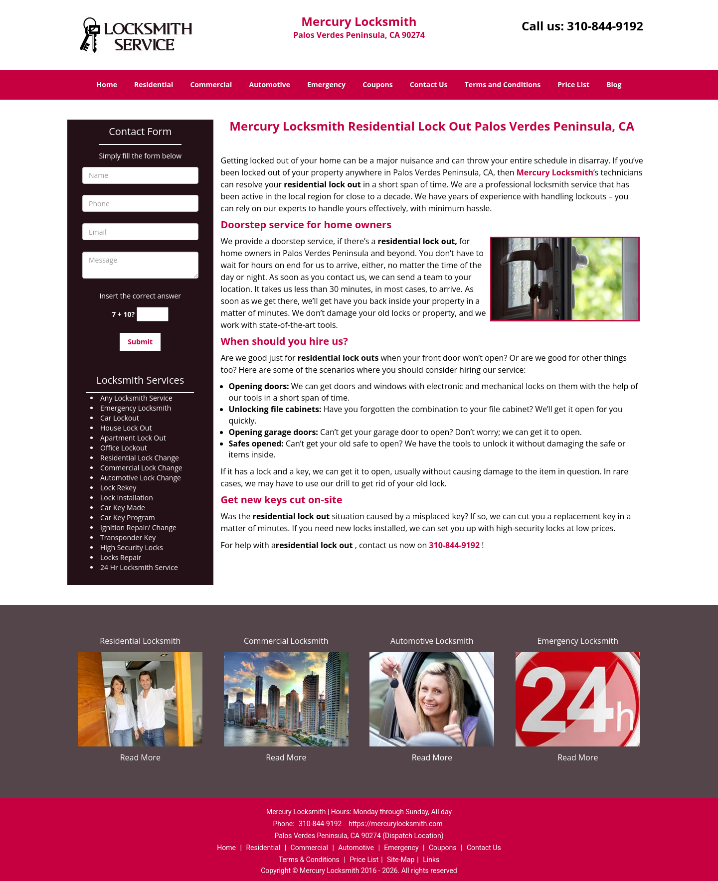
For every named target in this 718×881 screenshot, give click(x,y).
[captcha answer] (153, 314)
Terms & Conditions (309, 860)
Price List (573, 84)
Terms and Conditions (502, 84)
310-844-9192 (605, 25)
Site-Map (400, 860)
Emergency (326, 84)
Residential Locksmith (140, 640)
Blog (613, 84)
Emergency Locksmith (577, 640)
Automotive (270, 84)
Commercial (211, 84)
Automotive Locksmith (432, 640)
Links (431, 860)
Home (107, 84)
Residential (153, 84)
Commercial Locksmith (286, 640)
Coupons (377, 84)
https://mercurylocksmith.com (396, 824)
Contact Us (429, 84)
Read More (140, 757)
